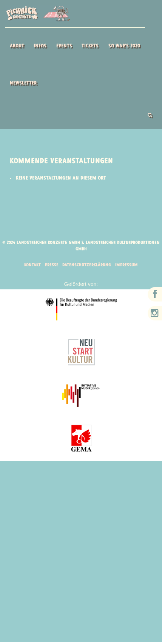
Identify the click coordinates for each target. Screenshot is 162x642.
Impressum (128, 265)
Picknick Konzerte (37, 13)
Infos (40, 46)
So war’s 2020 (124, 46)
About (17, 46)
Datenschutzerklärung (87, 265)
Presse (51, 265)
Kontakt (31, 265)
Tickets (90, 46)
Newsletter (23, 83)
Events (64, 46)
